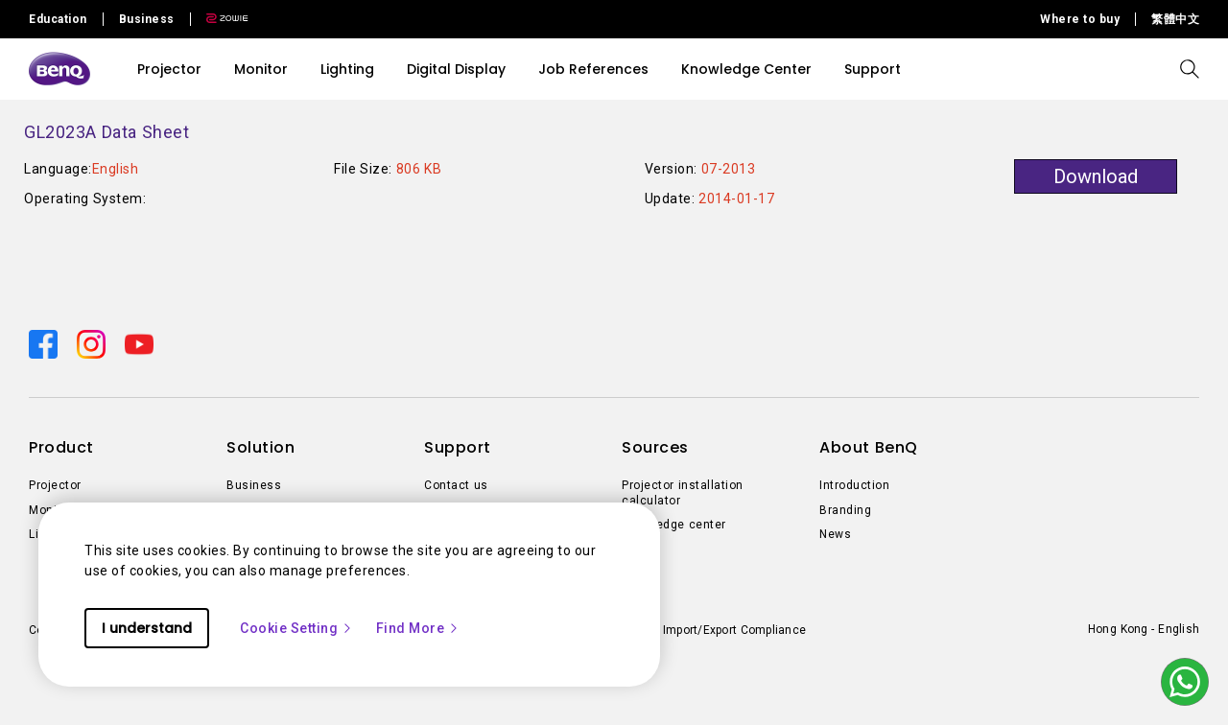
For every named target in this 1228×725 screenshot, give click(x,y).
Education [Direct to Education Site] (58, 19)
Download (1095, 176)
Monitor (261, 69)
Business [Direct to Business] (253, 485)
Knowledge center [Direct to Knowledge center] (674, 524)
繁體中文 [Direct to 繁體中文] (1175, 19)
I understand (147, 628)
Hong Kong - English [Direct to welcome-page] (1143, 629)
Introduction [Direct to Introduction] (854, 485)
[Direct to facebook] (45, 343)
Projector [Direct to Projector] (55, 485)
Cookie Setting (296, 628)
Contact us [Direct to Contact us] (456, 485)
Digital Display (456, 69)
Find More (418, 628)
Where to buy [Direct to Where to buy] (1080, 19)
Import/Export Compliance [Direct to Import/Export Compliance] (734, 630)
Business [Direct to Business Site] (147, 19)
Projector (169, 69)
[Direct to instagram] (93, 343)
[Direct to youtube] (139, 343)
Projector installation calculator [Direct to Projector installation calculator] (683, 493)
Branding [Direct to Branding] (845, 510)
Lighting (347, 69)
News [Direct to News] (835, 534)
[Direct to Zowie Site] (219, 19)
